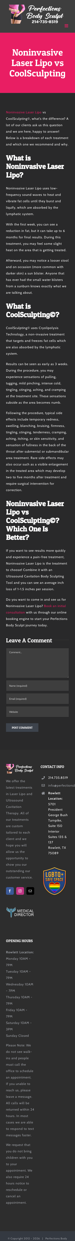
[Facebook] (10, 891)
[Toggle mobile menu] (67, 26)
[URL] (37, 711)
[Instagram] (20, 891)
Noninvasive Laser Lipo (24, 112)
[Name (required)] (37, 685)
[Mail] (30, 891)
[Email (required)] (37, 698)
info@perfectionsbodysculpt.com (58, 785)
